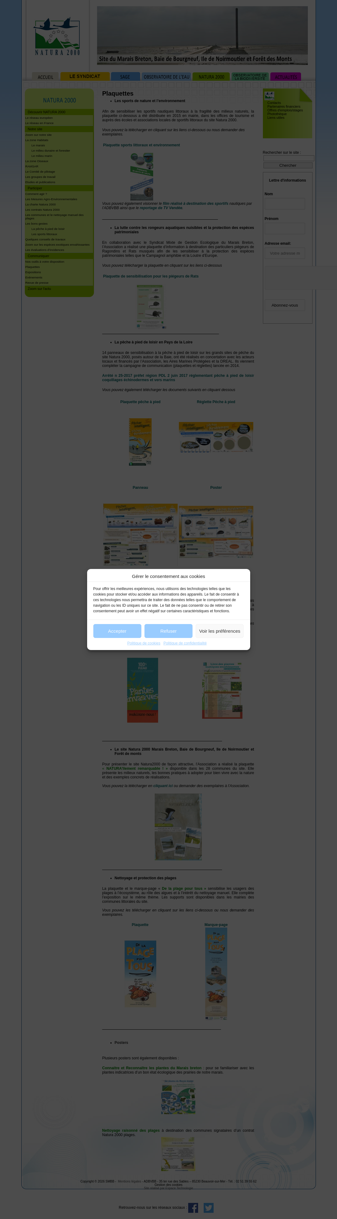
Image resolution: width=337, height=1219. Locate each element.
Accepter (117, 631)
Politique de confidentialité (184, 643)
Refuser (168, 631)
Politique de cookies (143, 643)
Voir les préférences (220, 631)
